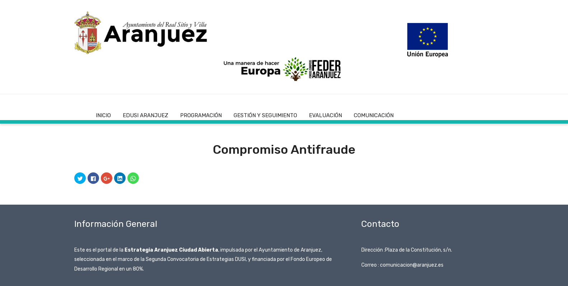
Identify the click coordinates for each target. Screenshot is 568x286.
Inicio (103, 115)
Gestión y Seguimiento (265, 115)
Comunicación (374, 115)
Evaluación (325, 115)
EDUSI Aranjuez (145, 115)
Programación (201, 115)
